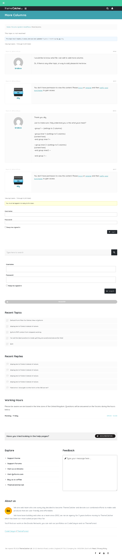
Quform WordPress (24, 27)
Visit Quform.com (15, 474)
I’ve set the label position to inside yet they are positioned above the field (36, 338)
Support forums (14, 463)
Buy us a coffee (14, 479)
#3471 (114, 81)
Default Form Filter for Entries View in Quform (26, 320)
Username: (9, 211)
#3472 (114, 111)
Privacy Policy (102, 548)
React (94, 548)
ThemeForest (23, 531)
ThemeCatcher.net (15, 485)
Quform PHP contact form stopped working (25, 332)
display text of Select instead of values (24, 326)
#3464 (114, 51)
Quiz (11, 344)
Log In (113, 232)
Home (8, 27)
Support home (13, 458)
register (88, 88)
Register (36, 302)
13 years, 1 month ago (49, 39)
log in (80, 88)
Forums (14, 27)
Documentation (104, 436)
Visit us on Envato (15, 469)
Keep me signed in (13, 227)
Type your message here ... (79, 458)
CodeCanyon (10, 531)
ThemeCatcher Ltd (25, 548)
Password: (8, 220)
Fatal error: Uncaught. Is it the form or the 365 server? (29, 388)
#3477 (114, 169)
